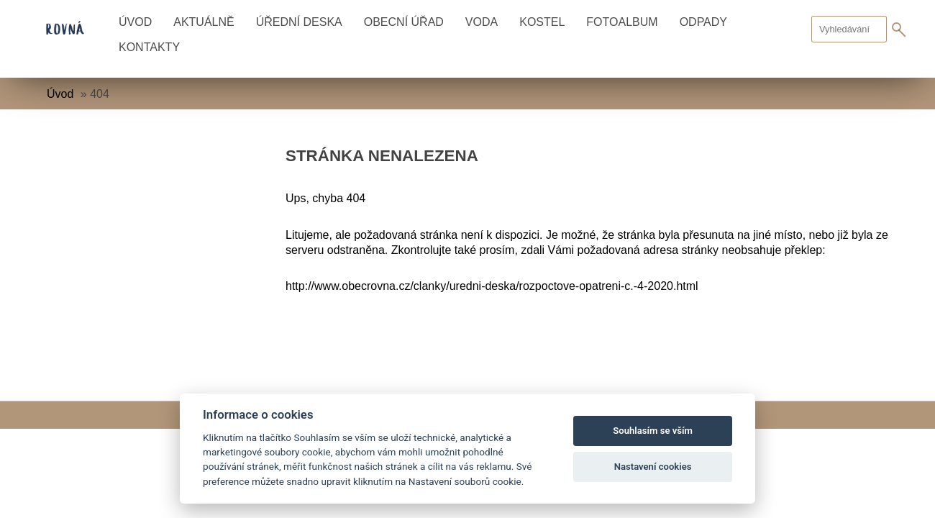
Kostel (542, 22)
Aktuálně (203, 22)
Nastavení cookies (653, 466)
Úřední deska (299, 22)
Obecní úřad (404, 22)
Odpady (703, 22)
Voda (481, 22)
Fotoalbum (621, 22)
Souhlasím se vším (653, 430)
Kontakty (149, 47)
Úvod (135, 22)
